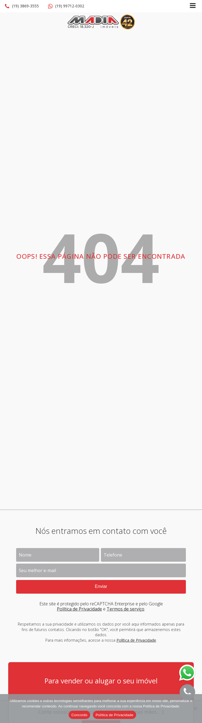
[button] (21, 6)
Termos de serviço (125, 609)
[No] (195, 708)
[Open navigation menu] (193, 6)
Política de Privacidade (79, 609)
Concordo (79, 715)
